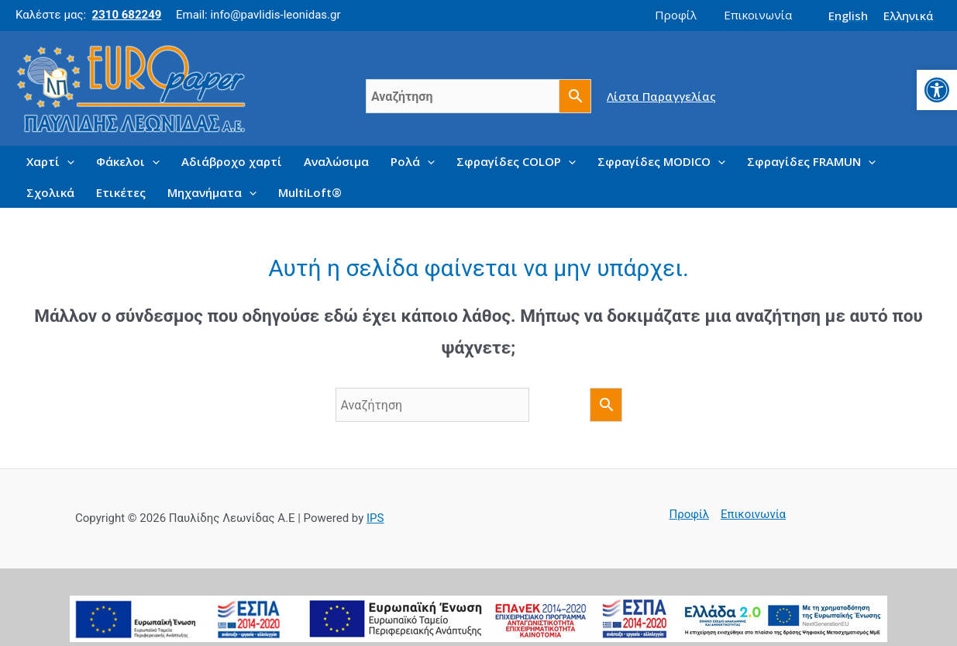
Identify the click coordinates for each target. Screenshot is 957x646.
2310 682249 (127, 15)
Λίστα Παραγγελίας (661, 95)
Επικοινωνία (753, 514)
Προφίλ (690, 514)
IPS (375, 518)
